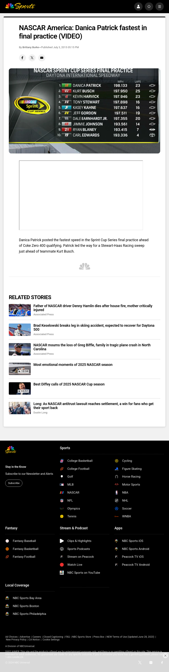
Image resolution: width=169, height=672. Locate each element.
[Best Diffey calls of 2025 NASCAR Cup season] (20, 388)
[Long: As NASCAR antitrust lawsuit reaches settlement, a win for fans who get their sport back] (20, 408)
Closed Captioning (53, 636)
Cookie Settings (51, 639)
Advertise (25, 636)
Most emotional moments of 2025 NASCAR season (72, 365)
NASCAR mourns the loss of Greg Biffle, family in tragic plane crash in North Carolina (92, 347)
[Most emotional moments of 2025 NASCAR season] (20, 369)
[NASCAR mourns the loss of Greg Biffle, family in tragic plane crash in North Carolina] (20, 349)
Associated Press (43, 314)
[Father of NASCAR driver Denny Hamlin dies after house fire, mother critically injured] (20, 310)
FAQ (67, 636)
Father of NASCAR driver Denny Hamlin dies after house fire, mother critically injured (92, 308)
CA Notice (34, 639)
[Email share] (41, 57)
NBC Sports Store (81, 636)
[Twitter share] (32, 57)
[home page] (20, 6)
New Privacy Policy (16, 639)
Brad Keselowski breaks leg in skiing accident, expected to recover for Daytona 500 (93, 328)
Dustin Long (40, 412)
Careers (37, 636)
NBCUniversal (27, 646)
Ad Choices (11, 636)
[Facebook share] (22, 57)
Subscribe (14, 483)
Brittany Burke (30, 47)
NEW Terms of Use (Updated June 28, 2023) (130, 636)
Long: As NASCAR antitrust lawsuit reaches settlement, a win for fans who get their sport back (93, 406)
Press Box (98, 636)
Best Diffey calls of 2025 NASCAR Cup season (69, 384)
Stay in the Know (15, 466)
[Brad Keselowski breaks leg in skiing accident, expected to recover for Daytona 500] (20, 330)
